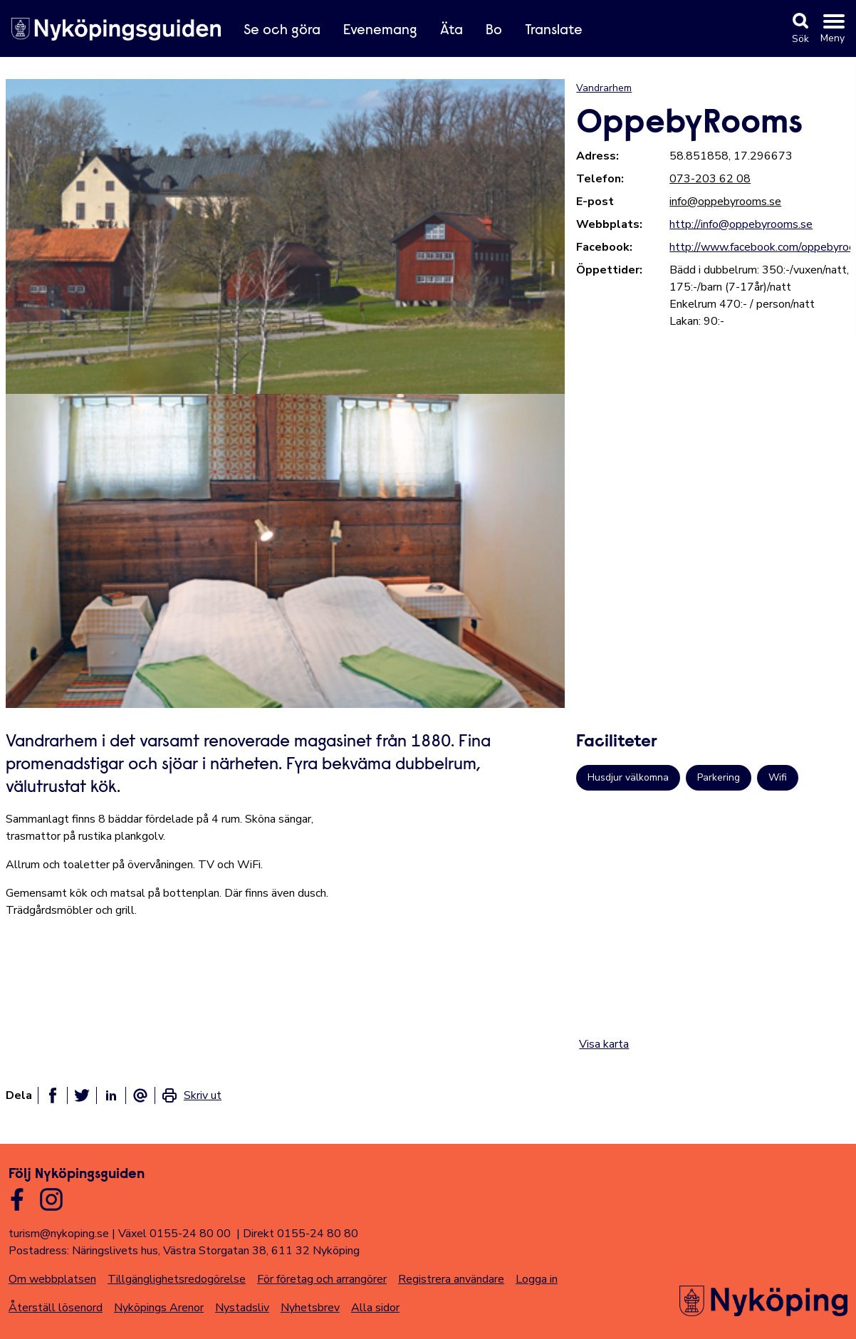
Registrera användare (451, 1279)
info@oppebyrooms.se (725, 201)
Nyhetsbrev (310, 1307)
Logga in (537, 1279)
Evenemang (380, 31)
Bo (494, 31)
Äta (451, 31)
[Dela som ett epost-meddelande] (140, 1095)
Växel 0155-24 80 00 (174, 1233)
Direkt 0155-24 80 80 (300, 1233)
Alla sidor (375, 1307)
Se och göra (282, 31)
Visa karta (604, 1044)
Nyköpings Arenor (159, 1307)
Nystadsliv (242, 1307)
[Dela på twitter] (81, 1095)
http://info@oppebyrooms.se (741, 224)
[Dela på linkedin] (111, 1095)
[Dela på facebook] (52, 1095)
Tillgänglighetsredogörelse (177, 1279)
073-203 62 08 (710, 179)
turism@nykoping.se (59, 1233)
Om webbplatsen (52, 1279)
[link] (191, 1095)
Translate (554, 31)
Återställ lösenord (56, 1307)
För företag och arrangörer (322, 1279)
